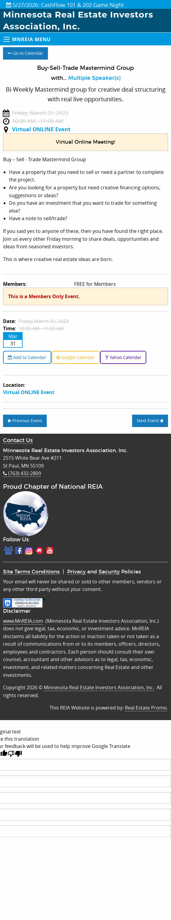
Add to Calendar (27, 357)
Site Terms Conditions (31, 571)
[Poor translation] (15, 754)
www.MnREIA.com (23, 621)
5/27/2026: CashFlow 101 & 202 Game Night (65, 4)
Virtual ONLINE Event (41, 129)
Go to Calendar (25, 53)
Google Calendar (75, 357)
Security (109, 571)
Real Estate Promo (146, 707)
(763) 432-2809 (22, 473)
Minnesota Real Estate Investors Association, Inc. (99, 687)
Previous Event (25, 420)
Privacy (76, 571)
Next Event (150, 420)
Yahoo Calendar (123, 357)
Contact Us (18, 440)
